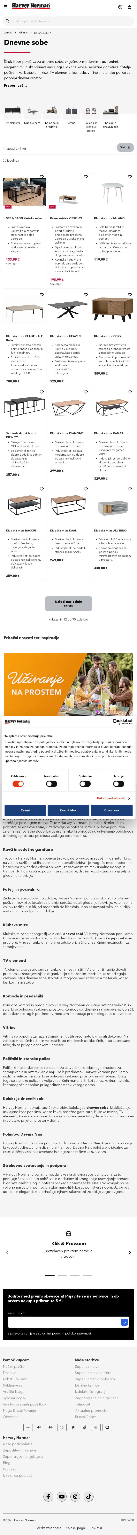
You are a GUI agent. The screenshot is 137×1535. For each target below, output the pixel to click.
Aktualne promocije (91, 1410)
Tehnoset (82, 1404)
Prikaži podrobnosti (111, 798)
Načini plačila (14, 1366)
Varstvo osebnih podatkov (24, 1404)
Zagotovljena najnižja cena (97, 1398)
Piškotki (96, 1528)
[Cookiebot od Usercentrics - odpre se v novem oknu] (115, 722)
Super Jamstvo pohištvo (95, 1379)
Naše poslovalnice (18, 1444)
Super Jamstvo (87, 1366)
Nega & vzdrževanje (19, 1410)
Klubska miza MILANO (109, 218)
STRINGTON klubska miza (24, 218)
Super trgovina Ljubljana (23, 1456)
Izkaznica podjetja (18, 1475)
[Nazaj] (7, 1252)
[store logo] (31, 6)
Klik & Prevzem (15, 1379)
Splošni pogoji (14, 1398)
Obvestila (11, 1417)
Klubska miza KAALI (63, 530)
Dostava (9, 1373)
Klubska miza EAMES (108, 433)
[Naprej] (130, 1252)
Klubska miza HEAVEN (65, 336)
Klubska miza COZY (107, 336)
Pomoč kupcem (16, 1360)
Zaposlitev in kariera (19, 1450)
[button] (120, 7)
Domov (8, 32)
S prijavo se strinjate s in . (50, 1333)
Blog (7, 1463)
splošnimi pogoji (49, 1333)
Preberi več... (15, 85)
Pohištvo (23, 32)
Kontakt (9, 1469)
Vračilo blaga (14, 1391)
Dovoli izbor (68, 810)
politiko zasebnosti (78, 1333)
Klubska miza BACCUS (21, 530)
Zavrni (25, 810)
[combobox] (72, 21)
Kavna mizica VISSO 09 (66, 218)
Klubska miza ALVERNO (110, 530)
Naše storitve (87, 1360)
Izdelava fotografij (90, 1391)
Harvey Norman (17, 1438)
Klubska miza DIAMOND (66, 433)
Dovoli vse (111, 810)
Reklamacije (12, 1385)
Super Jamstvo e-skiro (93, 1373)
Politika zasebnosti (48, 1528)
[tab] (68, 149)
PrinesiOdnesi (86, 1417)
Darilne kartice (87, 1385)
